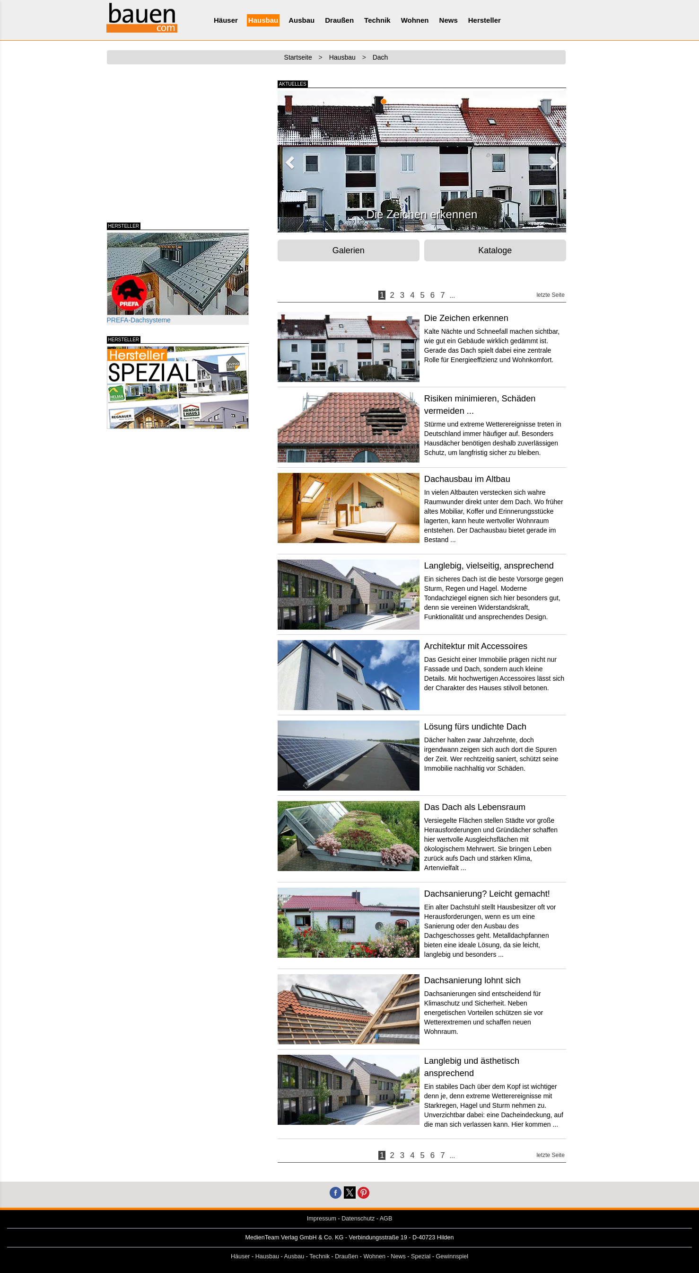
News (448, 20)
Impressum (321, 1218)
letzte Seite (550, 295)
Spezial (420, 1256)
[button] (288, 159)
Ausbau (301, 20)
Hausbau (263, 20)
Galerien (348, 250)
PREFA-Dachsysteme (178, 278)
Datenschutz (358, 1218)
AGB (386, 1218)
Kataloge (495, 250)
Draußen (339, 20)
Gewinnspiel (452, 1256)
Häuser (226, 20)
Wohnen (415, 20)
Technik (377, 20)
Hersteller (484, 20)
